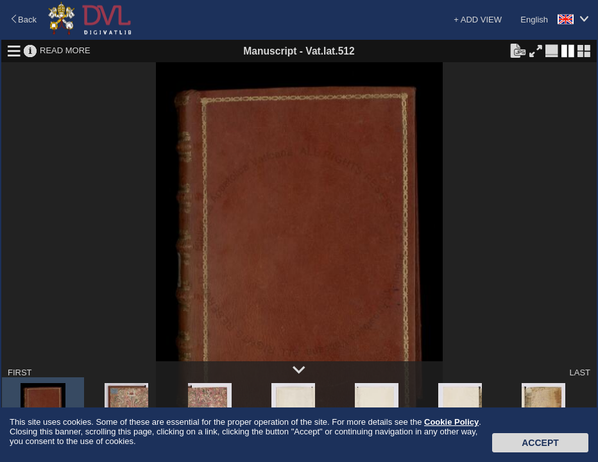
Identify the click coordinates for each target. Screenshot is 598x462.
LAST (579, 372)
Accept (540, 443)
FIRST (20, 372)
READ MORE (65, 50)
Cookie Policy (451, 422)
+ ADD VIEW (478, 19)
